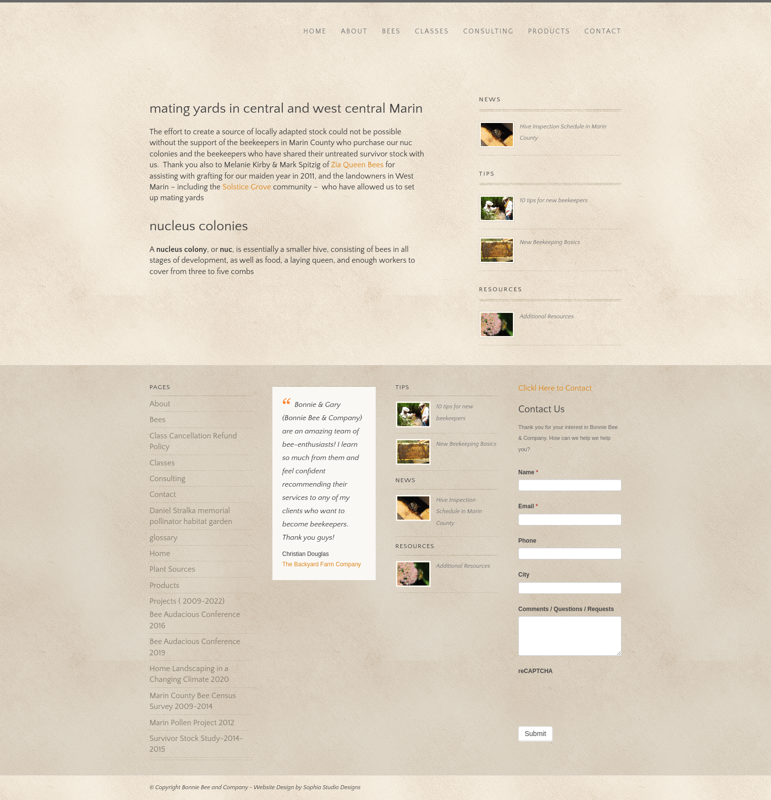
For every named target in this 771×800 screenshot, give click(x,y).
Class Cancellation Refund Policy (193, 441)
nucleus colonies (198, 226)
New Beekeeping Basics (550, 242)
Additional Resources (547, 316)
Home (315, 31)
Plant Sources (172, 569)
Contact (603, 31)
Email (528, 506)
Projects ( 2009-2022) (187, 601)
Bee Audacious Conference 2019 (194, 647)
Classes (432, 31)
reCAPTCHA (535, 671)
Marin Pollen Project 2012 (191, 722)
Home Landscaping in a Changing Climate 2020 (189, 674)
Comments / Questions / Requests (566, 609)
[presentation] (593, 697)
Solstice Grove (246, 187)
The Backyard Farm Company (321, 564)
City (524, 574)
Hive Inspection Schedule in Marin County (459, 511)
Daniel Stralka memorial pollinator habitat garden (191, 516)
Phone (527, 540)
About (354, 31)
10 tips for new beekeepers (554, 200)
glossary (163, 537)
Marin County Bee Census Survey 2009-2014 (192, 701)
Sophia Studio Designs (332, 787)
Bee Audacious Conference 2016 (194, 620)
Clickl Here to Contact (555, 388)
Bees (391, 31)
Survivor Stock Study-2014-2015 (196, 744)
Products (549, 31)
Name (528, 472)
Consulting (488, 31)
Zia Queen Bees (357, 164)
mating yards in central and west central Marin (286, 108)
